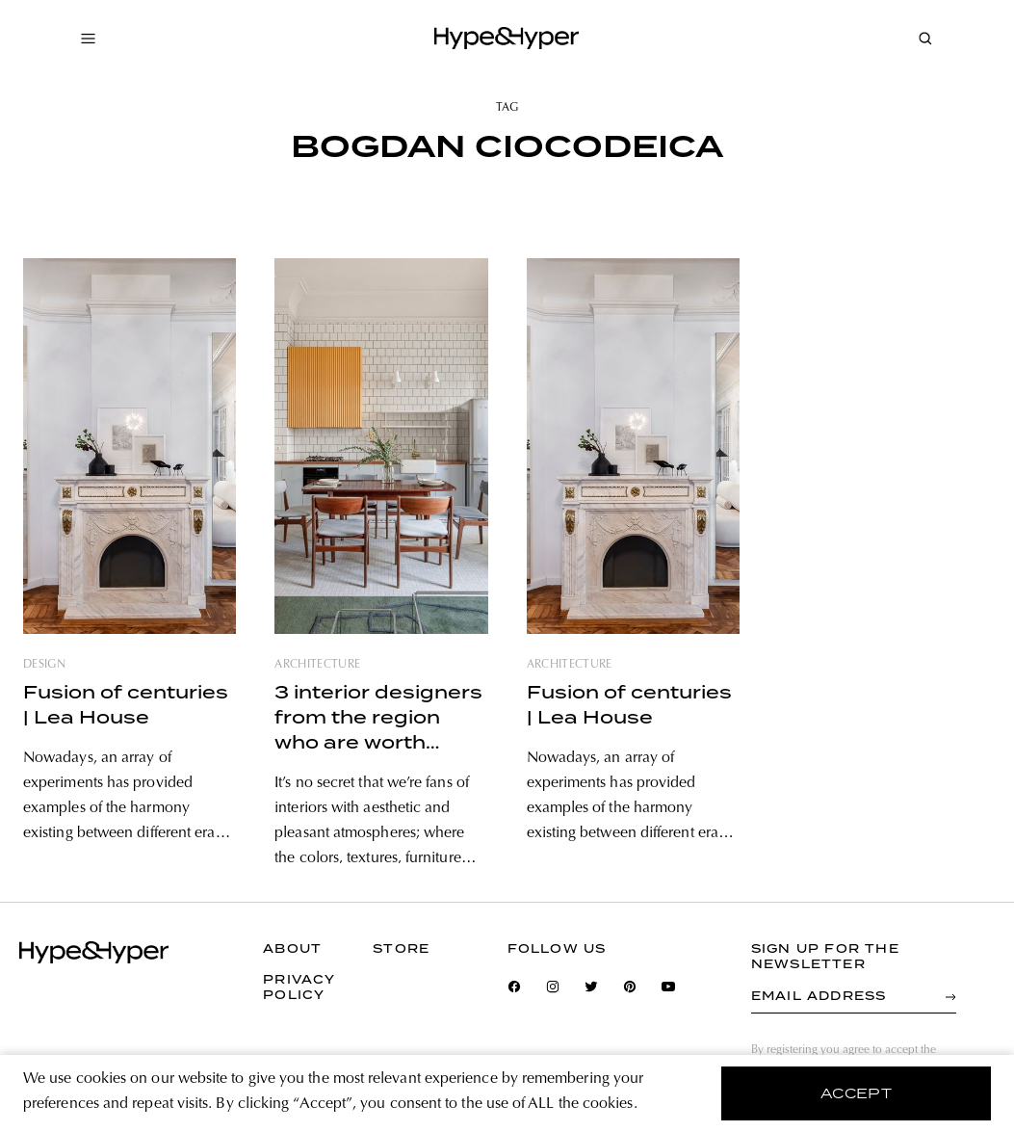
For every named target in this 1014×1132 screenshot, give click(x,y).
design (44, 665)
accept (856, 1093)
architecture (317, 665)
